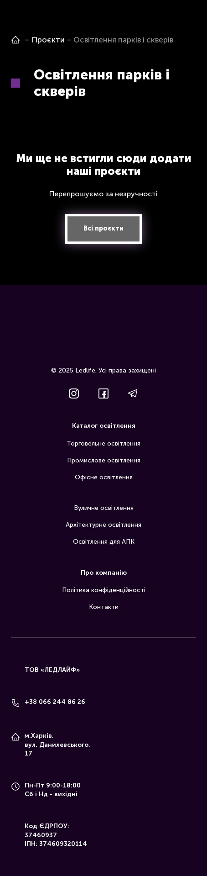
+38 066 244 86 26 (55, 702)
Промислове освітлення (103, 460)
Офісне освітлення (104, 477)
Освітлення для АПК (104, 542)
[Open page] (15, 39)
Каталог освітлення (103, 426)
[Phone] (15, 703)
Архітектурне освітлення (103, 525)
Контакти (104, 607)
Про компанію (104, 573)
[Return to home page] (103, 337)
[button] (103, 229)
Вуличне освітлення (104, 508)
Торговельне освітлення (103, 443)
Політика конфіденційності (103, 590)
